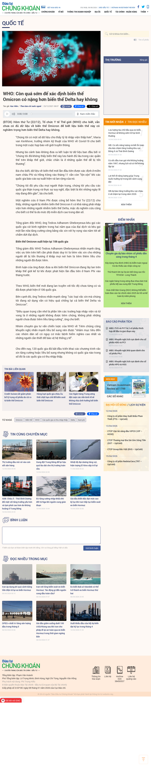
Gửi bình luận (92, 548)
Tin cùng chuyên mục (28, 434)
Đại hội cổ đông (116, 404)
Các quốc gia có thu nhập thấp (55, 420)
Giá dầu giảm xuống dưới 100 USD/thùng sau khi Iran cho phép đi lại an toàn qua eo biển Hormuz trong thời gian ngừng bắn (50, 630)
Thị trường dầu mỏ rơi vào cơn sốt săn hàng (16, 464)
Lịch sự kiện (137, 404)
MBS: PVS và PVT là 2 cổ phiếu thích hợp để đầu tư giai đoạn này (126, 330)
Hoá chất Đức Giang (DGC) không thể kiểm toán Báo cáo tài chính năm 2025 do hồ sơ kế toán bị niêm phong (126, 293)
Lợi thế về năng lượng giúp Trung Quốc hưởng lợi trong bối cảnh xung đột (125, 178)
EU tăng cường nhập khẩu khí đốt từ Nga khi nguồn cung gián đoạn (51, 502)
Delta (73, 420)
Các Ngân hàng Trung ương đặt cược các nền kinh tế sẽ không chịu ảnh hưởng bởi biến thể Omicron (83, 398)
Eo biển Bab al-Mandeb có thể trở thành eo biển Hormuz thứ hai (84, 590)
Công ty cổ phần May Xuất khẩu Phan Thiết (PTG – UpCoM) (125, 417)
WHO (37, 420)
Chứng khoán (48, 12)
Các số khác (115, 396)
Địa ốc (98, 12)
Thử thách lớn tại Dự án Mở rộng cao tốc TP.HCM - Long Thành (126, 273)
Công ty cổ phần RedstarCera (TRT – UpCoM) (124, 463)
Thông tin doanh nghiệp (79, 12)
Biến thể (29, 420)
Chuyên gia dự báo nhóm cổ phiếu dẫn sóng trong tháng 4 (126, 255)
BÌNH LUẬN (18, 520)
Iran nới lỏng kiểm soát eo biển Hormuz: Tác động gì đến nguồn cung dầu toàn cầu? (51, 590)
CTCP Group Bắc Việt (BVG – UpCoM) (125, 449)
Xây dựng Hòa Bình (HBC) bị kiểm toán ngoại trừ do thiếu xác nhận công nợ (126, 264)
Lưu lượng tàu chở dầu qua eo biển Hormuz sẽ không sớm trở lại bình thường (124, 132)
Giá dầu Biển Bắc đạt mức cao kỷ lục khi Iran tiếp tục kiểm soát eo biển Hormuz (85, 502)
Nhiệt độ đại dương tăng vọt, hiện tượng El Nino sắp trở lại (84, 464)
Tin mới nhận (114, 122)
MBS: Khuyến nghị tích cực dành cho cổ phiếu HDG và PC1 (127, 341)
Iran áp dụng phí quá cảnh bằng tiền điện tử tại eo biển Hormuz (17, 588)
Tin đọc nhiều (137, 122)
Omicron (19, 420)
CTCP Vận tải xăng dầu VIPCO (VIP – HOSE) (124, 433)
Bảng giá (143, 59)
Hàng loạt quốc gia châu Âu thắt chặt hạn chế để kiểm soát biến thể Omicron (51, 397)
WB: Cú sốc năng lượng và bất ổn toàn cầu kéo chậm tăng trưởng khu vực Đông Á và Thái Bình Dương (126, 148)
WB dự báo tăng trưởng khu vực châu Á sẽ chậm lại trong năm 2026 (125, 192)
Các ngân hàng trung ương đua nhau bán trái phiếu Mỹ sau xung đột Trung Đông (126, 282)
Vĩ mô (60, 12)
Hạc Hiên (14, 106)
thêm (143, 12)
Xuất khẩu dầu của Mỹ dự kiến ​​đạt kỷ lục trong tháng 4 (84, 625)
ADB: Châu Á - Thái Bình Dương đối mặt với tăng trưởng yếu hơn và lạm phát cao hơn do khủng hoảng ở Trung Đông (17, 503)
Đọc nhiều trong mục (29, 559)
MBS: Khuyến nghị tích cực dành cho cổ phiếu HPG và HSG (127, 363)
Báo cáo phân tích (119, 321)
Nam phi (81, 420)
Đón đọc (110, 379)
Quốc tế (108, 12)
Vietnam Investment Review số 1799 (118, 386)
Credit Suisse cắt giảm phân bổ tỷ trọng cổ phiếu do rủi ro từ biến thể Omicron (17, 397)
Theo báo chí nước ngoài (30, 106)
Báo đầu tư (104, 7)
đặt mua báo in (50, 6)
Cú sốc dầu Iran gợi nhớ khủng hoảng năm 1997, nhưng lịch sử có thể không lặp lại (126, 163)
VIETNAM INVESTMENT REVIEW (123, 7)
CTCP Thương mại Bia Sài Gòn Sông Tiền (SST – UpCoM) (126, 442)
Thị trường (113, 60)
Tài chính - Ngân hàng (126, 12)
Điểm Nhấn (126, 219)
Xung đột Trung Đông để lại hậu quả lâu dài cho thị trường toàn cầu (51, 465)
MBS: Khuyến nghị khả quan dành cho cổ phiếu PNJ (127, 352)
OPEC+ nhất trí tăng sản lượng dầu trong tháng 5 (16, 625)
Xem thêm (126, 204)
